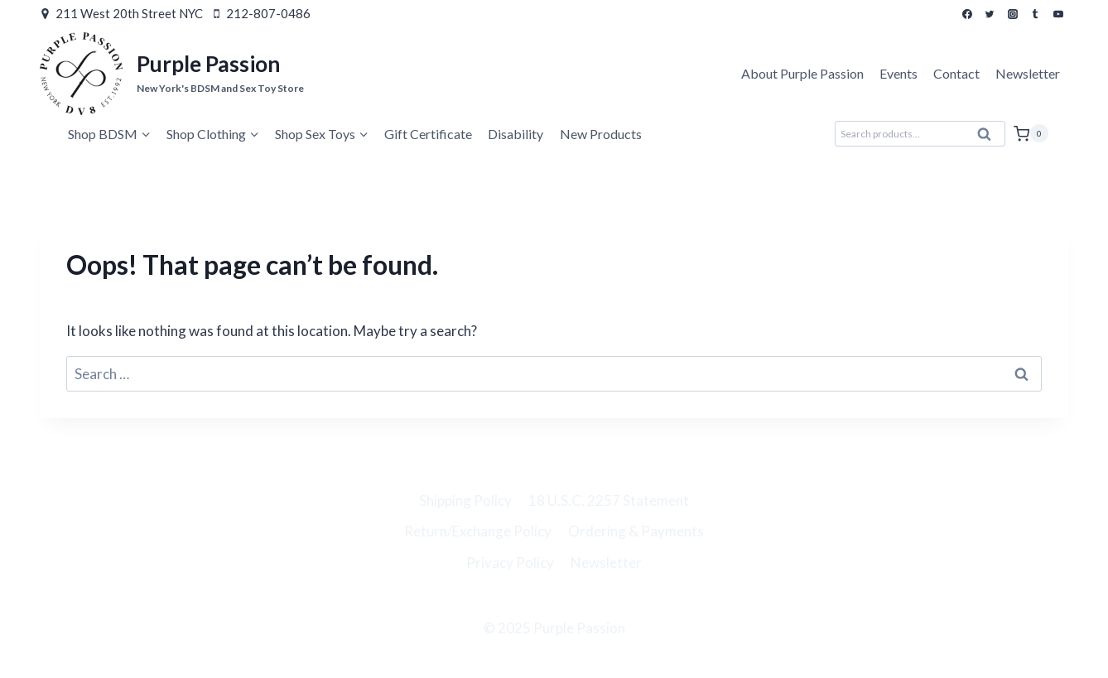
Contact (956, 73)
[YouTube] (1058, 14)
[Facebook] (967, 14)
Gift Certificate (428, 134)
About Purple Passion (802, 73)
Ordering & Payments (636, 531)
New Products (601, 134)
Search (989, 138)
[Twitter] (990, 14)
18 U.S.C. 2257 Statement (608, 500)
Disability (515, 134)
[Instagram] (1013, 14)
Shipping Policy (465, 500)
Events (898, 73)
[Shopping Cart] (1031, 133)
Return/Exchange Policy (478, 531)
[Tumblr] (1035, 14)
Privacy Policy (510, 562)
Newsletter (1027, 73)
